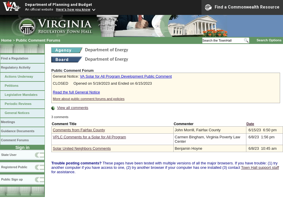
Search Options (269, 40)
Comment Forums (15, 140)
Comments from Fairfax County (79, 130)
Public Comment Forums (38, 40)
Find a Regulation (14, 58)
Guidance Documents (17, 131)
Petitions (11, 85)
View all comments (72, 108)
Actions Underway (19, 76)
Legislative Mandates (21, 94)
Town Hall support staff (260, 167)
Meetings (8, 122)
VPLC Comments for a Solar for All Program (89, 137)
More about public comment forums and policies (89, 99)
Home (6, 40)
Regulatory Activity (15, 67)
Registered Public (14, 167)
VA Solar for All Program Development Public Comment (126, 76)
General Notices (17, 113)
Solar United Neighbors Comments (82, 148)
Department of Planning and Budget (58, 4)
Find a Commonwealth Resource (242, 7)
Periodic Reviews (18, 104)
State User (8, 154)
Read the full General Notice (76, 92)
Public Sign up (12, 179)
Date (250, 124)
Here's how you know (73, 9)
